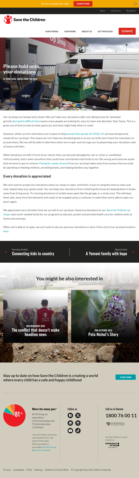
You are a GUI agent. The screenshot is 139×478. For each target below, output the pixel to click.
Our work (70, 31)
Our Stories (51, 31)
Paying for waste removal (53, 163)
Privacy (7, 469)
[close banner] (135, 4)
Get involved (105, 31)
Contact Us (116, 11)
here (6, 231)
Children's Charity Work (57, 469)
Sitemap (38, 469)
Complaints (18, 469)
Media (102, 11)
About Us (87, 31)
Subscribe (125, 377)
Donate (127, 31)
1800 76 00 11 (121, 415)
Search (131, 11)
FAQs (29, 469)
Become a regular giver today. (55, 3)
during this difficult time (26, 121)
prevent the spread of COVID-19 (85, 133)
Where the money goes (44, 409)
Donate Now (83, 4)
